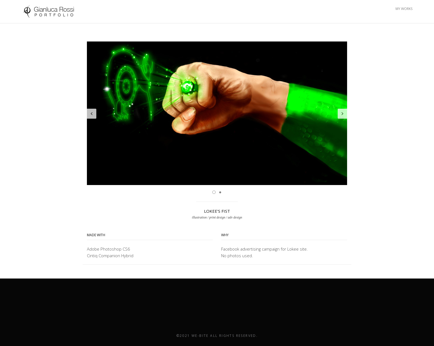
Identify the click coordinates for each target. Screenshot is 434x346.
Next (342, 114)
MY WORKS (404, 8)
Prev (91, 114)
